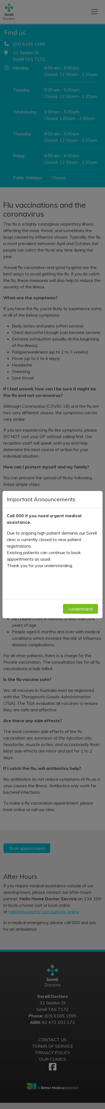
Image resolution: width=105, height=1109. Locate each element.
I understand (80, 609)
